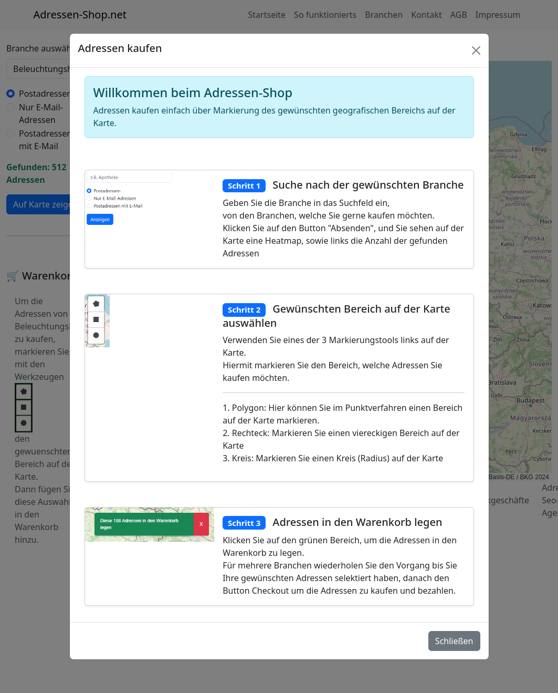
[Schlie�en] (476, 50)
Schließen (454, 641)
